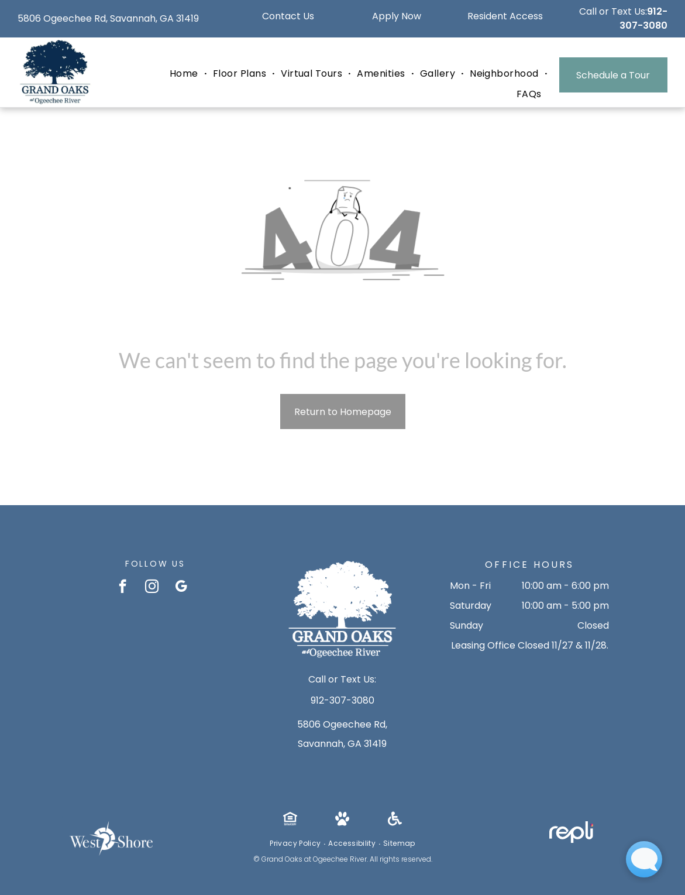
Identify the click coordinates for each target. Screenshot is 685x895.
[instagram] (152, 587)
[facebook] (122, 587)
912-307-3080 (643, 18)
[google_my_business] (181, 587)
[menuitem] (185, 74)
